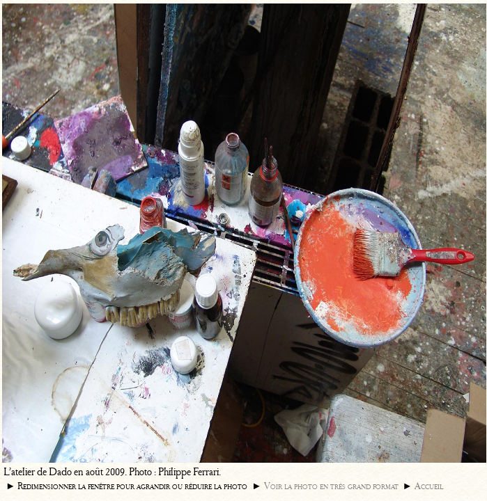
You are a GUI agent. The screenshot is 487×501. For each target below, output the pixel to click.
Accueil (429, 486)
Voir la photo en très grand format (331, 486)
